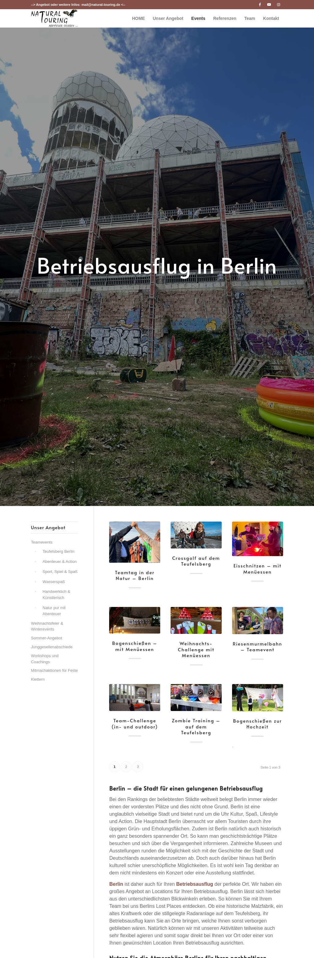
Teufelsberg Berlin (58, 551)
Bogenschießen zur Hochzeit (257, 723)
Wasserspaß (53, 581)
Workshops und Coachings (44, 658)
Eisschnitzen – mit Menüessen (258, 568)
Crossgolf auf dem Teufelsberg (196, 561)
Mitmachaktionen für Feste (54, 670)
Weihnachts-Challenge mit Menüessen (196, 649)
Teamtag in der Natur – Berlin (135, 575)
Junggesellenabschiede (51, 647)
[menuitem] (138, 18)
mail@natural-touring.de (100, 4)
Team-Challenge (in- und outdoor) (135, 723)
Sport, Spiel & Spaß (59, 571)
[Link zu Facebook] (260, 4)
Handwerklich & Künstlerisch (56, 594)
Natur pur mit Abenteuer (53, 610)
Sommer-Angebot (46, 638)
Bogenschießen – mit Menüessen (134, 646)
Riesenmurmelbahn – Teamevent (257, 646)
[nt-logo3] (54, 18)
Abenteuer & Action (59, 561)
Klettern (38, 679)
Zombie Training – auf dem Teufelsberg (196, 726)
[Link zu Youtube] (269, 4)
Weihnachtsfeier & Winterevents (47, 626)
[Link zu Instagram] (278, 4)
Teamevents (41, 542)
